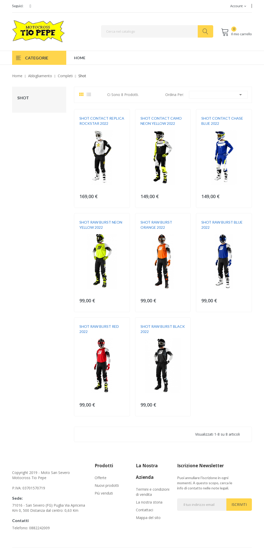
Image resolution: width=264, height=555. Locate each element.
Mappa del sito (148, 517)
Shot (23, 98)
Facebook (30, 6)
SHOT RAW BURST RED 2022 (99, 329)
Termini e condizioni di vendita (152, 492)
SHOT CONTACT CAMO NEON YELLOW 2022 (161, 121)
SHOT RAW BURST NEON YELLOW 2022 (100, 225)
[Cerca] (157, 31)
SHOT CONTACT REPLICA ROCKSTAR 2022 (101, 121)
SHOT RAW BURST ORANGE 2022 (156, 225)
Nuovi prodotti (107, 485)
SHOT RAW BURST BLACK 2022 (163, 329)
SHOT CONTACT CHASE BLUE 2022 (222, 121)
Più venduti (104, 493)
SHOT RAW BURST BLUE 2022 (222, 225)
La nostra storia (149, 502)
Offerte (100, 477)
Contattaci (144, 509)
